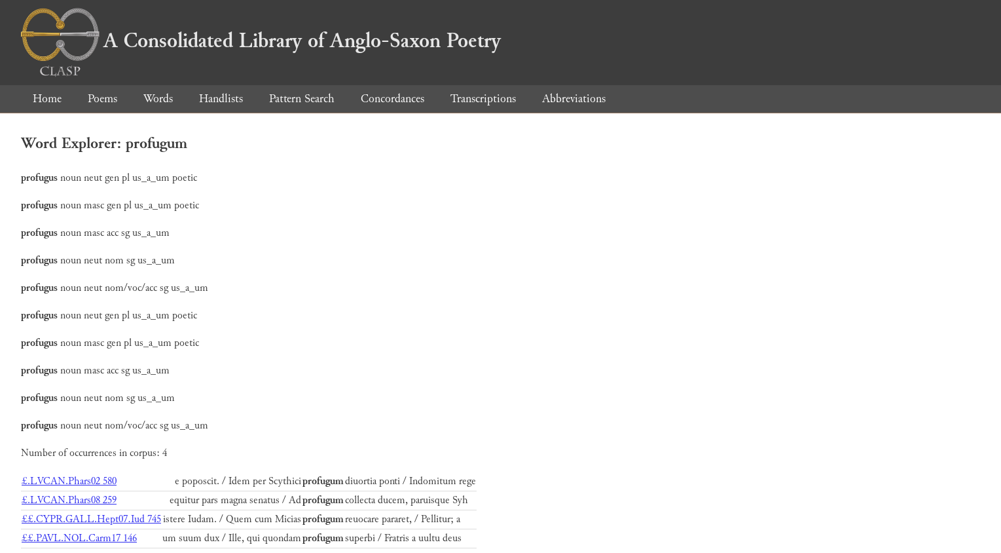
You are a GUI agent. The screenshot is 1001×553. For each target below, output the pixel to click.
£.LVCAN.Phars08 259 (69, 500)
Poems (102, 98)
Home (47, 98)
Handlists (221, 98)
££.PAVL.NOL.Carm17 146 (79, 538)
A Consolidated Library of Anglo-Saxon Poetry (261, 41)
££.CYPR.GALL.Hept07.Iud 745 (91, 519)
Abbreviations (574, 98)
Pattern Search (302, 98)
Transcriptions (483, 98)
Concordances (392, 98)
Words (158, 98)
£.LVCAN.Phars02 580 (69, 481)
